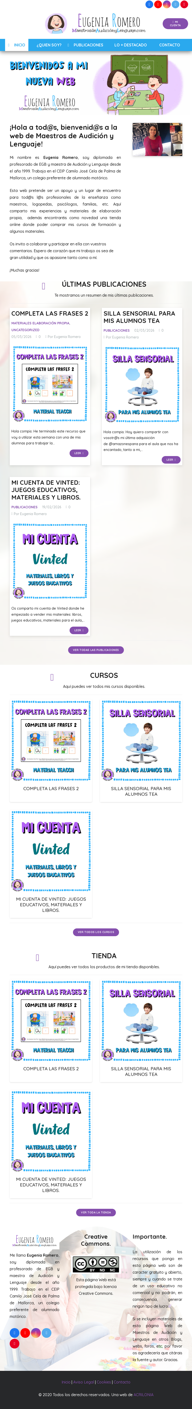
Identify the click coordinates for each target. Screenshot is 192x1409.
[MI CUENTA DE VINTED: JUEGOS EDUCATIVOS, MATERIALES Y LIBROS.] (50, 561)
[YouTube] (158, 4)
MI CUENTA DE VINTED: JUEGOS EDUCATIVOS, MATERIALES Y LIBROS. (46, 489)
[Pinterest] (184, 4)
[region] (96, 83)
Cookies (104, 1382)
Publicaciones (117, 330)
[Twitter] (175, 4)
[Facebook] (149, 4)
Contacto (122, 1382)
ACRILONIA (143, 1394)
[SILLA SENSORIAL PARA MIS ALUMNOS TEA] (142, 384)
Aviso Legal (83, 1382)
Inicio (66, 1382)
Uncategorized (25, 330)
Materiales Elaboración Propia (40, 323)
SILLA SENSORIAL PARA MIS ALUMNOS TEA (139, 317)
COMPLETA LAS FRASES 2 (49, 313)
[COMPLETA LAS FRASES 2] (50, 384)
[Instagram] (167, 4)
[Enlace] (96, 23)
